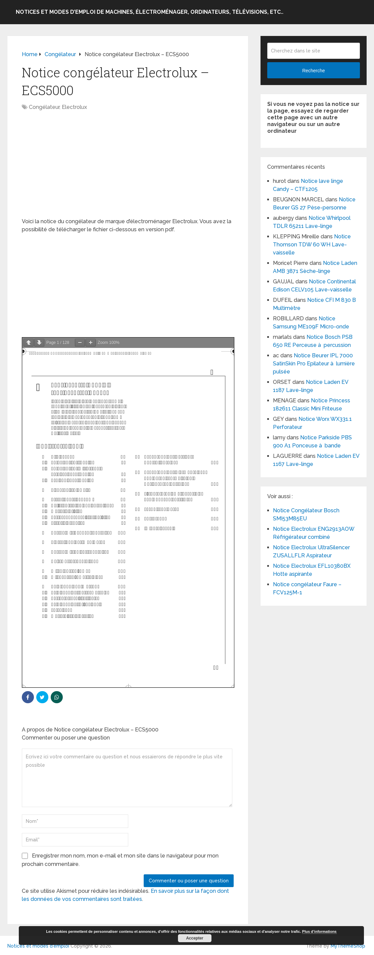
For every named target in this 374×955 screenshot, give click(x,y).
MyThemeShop (348, 946)
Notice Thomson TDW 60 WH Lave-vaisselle (312, 244)
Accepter (194, 938)
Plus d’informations (319, 931)
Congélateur (44, 107)
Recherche (313, 70)
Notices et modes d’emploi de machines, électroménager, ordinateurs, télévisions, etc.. (149, 12)
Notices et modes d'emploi (38, 946)
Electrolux (74, 107)
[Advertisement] (128, 168)
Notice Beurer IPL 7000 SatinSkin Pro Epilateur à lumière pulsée (314, 363)
